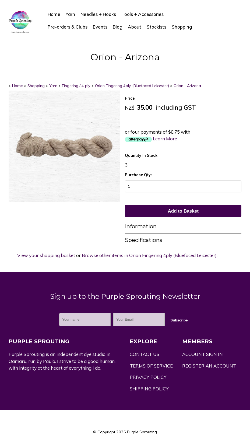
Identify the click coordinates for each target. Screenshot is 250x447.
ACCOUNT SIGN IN (202, 354)
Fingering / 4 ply (76, 85)
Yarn (70, 14)
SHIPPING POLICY (149, 388)
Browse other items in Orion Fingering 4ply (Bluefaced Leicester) (149, 255)
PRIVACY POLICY (148, 377)
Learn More (165, 138)
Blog (117, 27)
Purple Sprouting (142, 431)
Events (100, 27)
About (134, 27)
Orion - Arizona (187, 85)
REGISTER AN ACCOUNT (209, 366)
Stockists (156, 27)
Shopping (182, 27)
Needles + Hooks (98, 14)
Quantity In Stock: (142, 155)
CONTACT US (144, 354)
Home (54, 14)
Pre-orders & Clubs (67, 27)
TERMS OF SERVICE (151, 366)
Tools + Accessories (142, 14)
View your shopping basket (46, 255)
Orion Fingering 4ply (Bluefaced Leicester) (132, 85)
